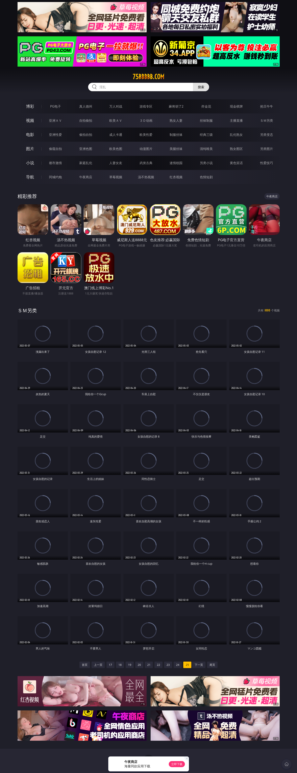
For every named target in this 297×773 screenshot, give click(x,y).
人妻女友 (115, 163)
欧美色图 (115, 149)
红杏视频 (176, 177)
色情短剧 (206, 177)
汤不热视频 (146, 177)
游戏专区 (146, 106)
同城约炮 (55, 177)
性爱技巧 (266, 163)
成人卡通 (115, 134)
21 (148, 665)
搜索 (201, 87)
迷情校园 (176, 163)
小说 (30, 162)
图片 (30, 148)
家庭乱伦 (85, 163)
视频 (30, 120)
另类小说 (206, 163)
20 (139, 665)
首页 (85, 665)
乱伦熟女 (236, 134)
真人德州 (85, 106)
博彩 (30, 106)
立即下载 (176, 764)
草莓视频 (115, 177)
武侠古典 (146, 163)
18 (120, 665)
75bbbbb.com (148, 77)
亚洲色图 (85, 149)
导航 (30, 177)
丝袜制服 (206, 120)
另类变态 (266, 134)
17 (110, 665)
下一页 (199, 665)
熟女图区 (236, 149)
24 (177, 665)
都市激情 (55, 163)
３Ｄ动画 (146, 120)
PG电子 (55, 106)
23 (168, 665)
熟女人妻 (176, 120)
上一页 (98, 665)
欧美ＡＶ (115, 120)
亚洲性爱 (55, 134)
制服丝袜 (176, 134)
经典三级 (206, 134)
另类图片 (266, 149)
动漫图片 (146, 149)
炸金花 (206, 106)
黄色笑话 (236, 163)
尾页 (212, 665)
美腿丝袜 (176, 149)
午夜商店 (85, 177)
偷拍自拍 (85, 134)
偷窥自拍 (55, 149)
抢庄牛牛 (266, 106)
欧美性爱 (146, 134)
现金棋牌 (236, 106)
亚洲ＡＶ (55, 120)
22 (158, 665)
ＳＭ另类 (266, 120)
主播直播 (236, 120)
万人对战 (115, 106)
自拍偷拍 (85, 120)
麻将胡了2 (176, 106)
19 (129, 665)
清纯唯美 (206, 149)
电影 (30, 134)
